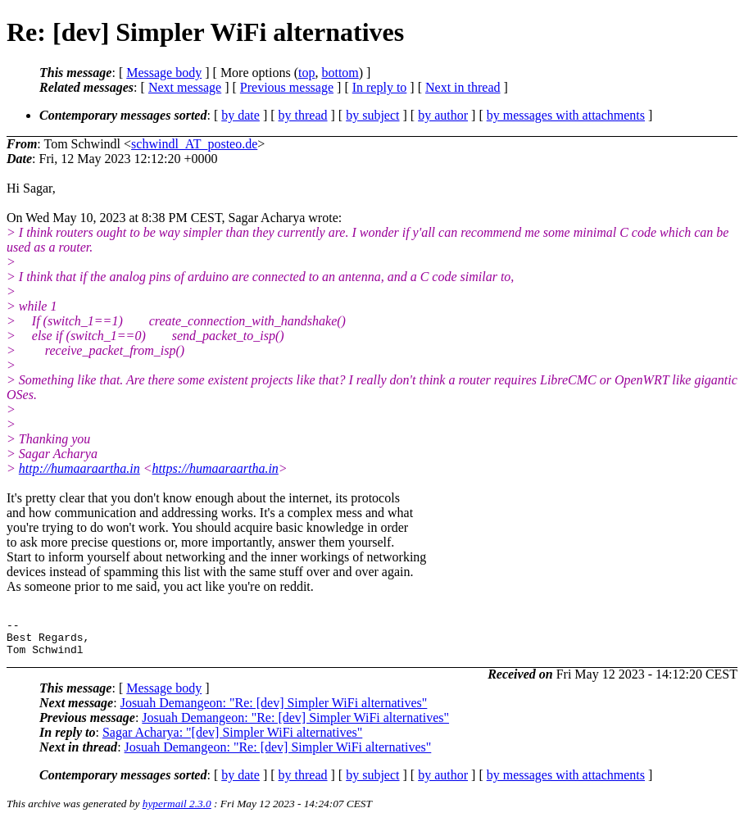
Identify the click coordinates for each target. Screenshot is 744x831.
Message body (164, 72)
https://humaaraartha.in (215, 468)
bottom (339, 72)
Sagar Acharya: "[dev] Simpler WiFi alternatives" (232, 740)
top (306, 72)
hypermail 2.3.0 (177, 811)
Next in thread (463, 87)
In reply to (379, 87)
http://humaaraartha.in (79, 468)
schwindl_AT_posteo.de (194, 144)
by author (443, 115)
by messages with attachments (566, 115)
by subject (372, 115)
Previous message (286, 87)
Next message (184, 87)
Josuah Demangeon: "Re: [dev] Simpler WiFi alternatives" (274, 710)
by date (240, 115)
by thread (303, 115)
